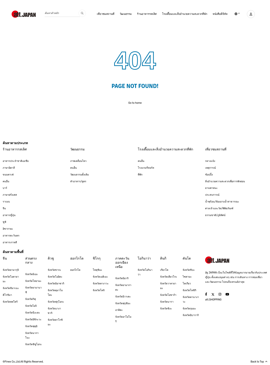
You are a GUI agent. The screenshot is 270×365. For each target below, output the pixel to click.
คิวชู (51, 258)
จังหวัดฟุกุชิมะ (123, 303)
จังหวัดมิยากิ (121, 278)
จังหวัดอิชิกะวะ (33, 319)
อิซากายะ (8, 228)
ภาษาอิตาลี (9, 167)
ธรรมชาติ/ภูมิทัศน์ (215, 215)
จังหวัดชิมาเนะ (11, 288)
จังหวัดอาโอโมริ (123, 319)
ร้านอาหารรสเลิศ (146, 14)
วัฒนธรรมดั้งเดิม (79, 174)
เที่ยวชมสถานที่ (104, 14)
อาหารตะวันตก (11, 235)
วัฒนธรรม (125, 14)
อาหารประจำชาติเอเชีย (16, 161)
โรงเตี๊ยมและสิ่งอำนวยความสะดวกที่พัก (183, 14)
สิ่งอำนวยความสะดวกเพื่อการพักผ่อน (225, 181)
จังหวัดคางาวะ (101, 283)
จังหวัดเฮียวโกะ (168, 276)
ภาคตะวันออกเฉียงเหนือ (122, 262)
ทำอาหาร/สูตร (78, 181)
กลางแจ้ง (210, 161)
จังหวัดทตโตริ (10, 301)
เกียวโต (164, 269)
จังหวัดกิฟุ (30, 299)
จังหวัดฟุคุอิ (31, 326)
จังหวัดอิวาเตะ (123, 296)
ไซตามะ (187, 276)
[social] (206, 294)
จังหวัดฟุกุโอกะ (56, 301)
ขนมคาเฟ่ (8, 174)
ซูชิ (4, 222)
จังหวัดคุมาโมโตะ (55, 293)
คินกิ (163, 258)
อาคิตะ (119, 310)
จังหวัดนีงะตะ (32, 312)
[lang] (236, 14)
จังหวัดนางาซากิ (54, 311)
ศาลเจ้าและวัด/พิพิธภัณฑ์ (219, 208)
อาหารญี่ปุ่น (9, 215)
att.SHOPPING (213, 299)
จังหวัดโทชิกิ (189, 290)
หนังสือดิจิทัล (219, 14)
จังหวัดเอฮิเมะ (100, 276)
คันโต (187, 258)
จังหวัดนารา (167, 301)
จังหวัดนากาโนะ (32, 335)
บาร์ (5, 188)
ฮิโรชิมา (7, 295)
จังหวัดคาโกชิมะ (55, 322)
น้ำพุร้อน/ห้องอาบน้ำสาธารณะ (222, 201)
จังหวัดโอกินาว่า (145, 272)
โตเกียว (187, 283)
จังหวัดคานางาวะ (191, 299)
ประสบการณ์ (212, 194)
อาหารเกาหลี (10, 242)
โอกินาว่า (144, 258)
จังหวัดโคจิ (99, 290)
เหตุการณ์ (210, 167)
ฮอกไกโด (77, 258)
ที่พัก (140, 174)
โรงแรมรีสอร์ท (146, 167)
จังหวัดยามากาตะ (123, 287)
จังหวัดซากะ (54, 269)
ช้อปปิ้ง (209, 174)
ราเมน (6, 201)
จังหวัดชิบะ (189, 269)
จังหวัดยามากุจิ (11, 269)
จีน (4, 208)
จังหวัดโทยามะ (33, 281)
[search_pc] (82, 13)
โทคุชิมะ (97, 269)
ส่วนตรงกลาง (31, 260)
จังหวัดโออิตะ (55, 276)
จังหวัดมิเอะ (31, 274)
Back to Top (259, 361)
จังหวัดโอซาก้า (168, 295)
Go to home (135, 102)
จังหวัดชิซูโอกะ (33, 344)
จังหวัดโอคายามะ (11, 279)
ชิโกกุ (97, 258)
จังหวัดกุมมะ (189, 308)
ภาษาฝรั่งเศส (10, 194)
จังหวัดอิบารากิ (191, 315)
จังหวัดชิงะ (166, 308)
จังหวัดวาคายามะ (168, 286)
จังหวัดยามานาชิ (33, 290)
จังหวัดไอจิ (31, 305)
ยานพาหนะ (211, 188)
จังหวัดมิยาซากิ (56, 283)
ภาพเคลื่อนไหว (78, 161)
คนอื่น (6, 181)
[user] (250, 14)
